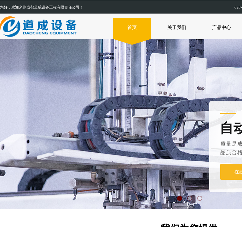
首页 (132, 27)
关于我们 (176, 27)
